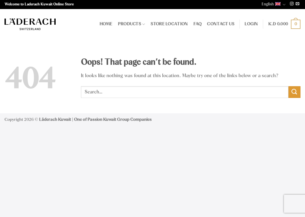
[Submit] (294, 92)
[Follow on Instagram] (292, 4)
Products (131, 24)
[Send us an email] (297, 4)
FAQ (197, 24)
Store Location (169, 24)
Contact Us (220, 24)
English (273, 5)
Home (106, 24)
